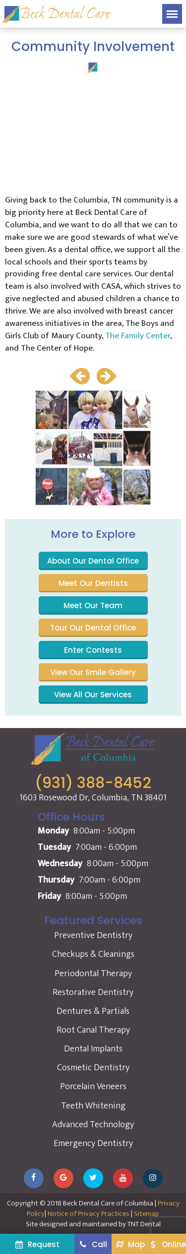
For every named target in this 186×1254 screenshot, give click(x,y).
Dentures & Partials (93, 1011)
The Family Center (137, 336)
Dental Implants (93, 1049)
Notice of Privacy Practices (88, 1213)
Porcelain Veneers (93, 1086)
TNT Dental (144, 1224)
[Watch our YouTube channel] (123, 1178)
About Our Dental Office (93, 561)
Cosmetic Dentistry (93, 1067)
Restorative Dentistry (93, 992)
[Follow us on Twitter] (93, 1178)
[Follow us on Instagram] (153, 1178)
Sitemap (146, 1213)
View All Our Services (93, 694)
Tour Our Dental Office (93, 628)
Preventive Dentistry (93, 935)
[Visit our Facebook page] (34, 1178)
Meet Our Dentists (93, 583)
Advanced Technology (93, 1124)
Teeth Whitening (93, 1105)
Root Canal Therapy (93, 1030)
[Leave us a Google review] (63, 1178)
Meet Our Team (93, 605)
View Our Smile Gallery (93, 672)
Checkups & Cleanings (93, 954)
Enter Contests (93, 650)
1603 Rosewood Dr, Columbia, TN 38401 (93, 798)
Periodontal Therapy (93, 973)
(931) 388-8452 (93, 783)
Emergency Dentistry (93, 1143)
